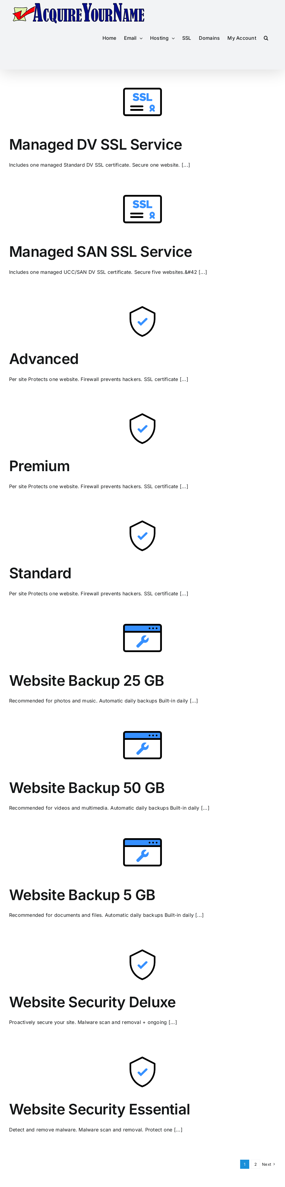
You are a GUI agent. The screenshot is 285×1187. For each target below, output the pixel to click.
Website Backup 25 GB (86, 680)
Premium (39, 466)
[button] (266, 38)
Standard (40, 573)
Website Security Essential (99, 1109)
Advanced (44, 359)
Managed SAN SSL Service (100, 251)
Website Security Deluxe (92, 1002)
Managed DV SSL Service (95, 144)
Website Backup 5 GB (82, 895)
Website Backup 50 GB (87, 788)
